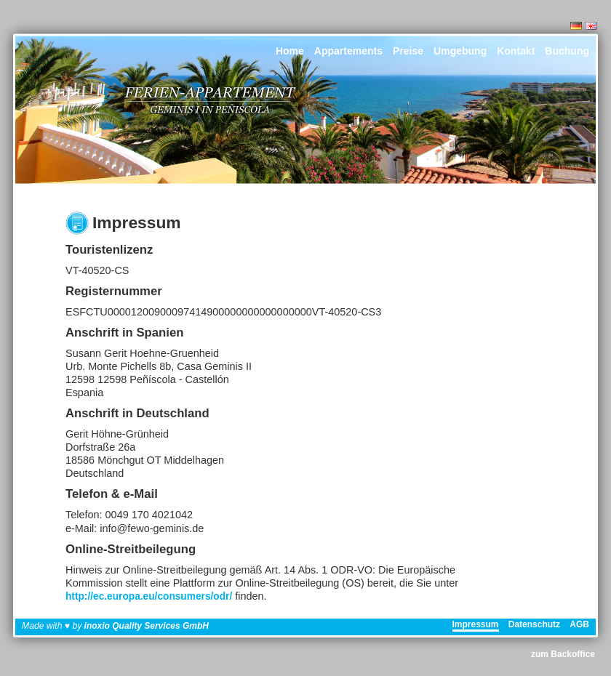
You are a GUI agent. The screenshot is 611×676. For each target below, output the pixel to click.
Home (290, 51)
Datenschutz (534, 624)
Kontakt (516, 51)
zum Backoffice (563, 654)
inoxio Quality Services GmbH (146, 626)
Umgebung (460, 51)
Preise (408, 51)
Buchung (567, 51)
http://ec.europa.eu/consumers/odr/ (148, 596)
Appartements (348, 51)
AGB (579, 624)
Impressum (475, 624)
